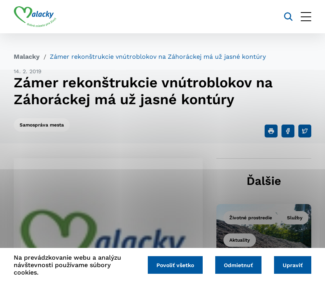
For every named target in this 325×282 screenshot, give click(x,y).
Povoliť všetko (175, 265)
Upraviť (293, 265)
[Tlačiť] (271, 131)
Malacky (27, 56)
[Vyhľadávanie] (288, 16)
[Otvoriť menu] (306, 16)
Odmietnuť (238, 265)
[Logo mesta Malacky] (35, 16)
